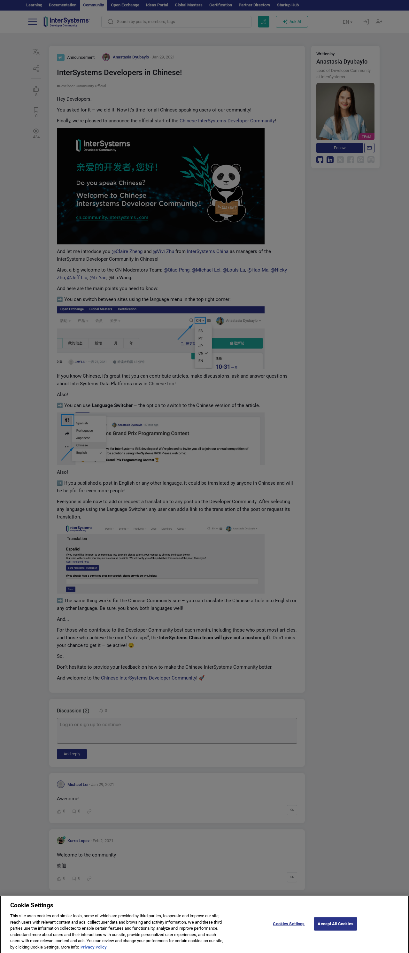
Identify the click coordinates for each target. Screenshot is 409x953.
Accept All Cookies (335, 928)
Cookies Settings (289, 928)
